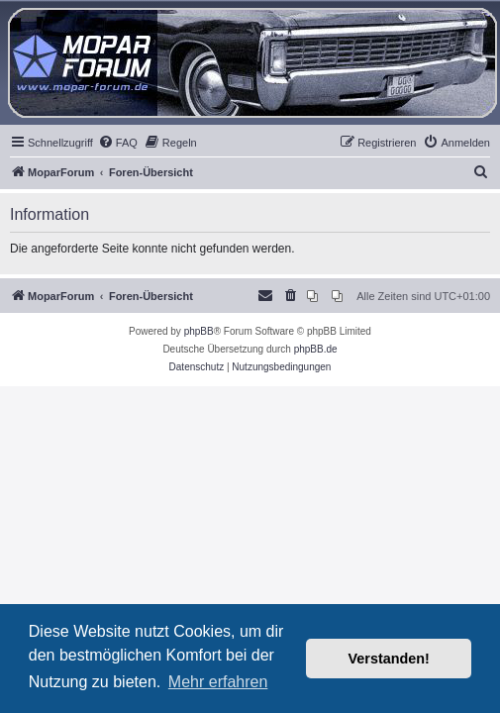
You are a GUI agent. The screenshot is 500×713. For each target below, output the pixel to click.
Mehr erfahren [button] (218, 681)
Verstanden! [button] (389, 658)
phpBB (199, 331)
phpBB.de (316, 349)
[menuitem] (118, 142)
